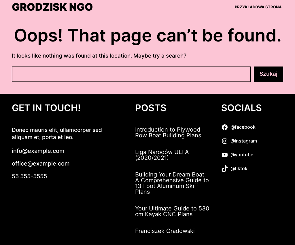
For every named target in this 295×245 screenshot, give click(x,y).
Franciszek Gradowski (165, 231)
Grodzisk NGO (52, 7)
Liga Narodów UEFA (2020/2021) (162, 155)
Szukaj (268, 74)
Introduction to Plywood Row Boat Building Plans (168, 132)
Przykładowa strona (258, 7)
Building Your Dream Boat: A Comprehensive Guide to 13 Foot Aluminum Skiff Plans (172, 183)
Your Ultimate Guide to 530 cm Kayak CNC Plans (172, 211)
